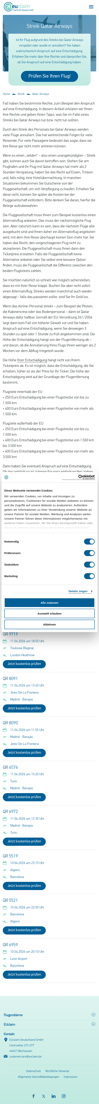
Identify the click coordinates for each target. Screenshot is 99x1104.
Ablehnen (49, 624)
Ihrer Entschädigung (32, 360)
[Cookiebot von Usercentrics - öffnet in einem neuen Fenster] (78, 477)
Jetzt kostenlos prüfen (24, 664)
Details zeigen (78, 591)
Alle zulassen (49, 602)
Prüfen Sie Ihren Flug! (49, 76)
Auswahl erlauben (49, 613)
